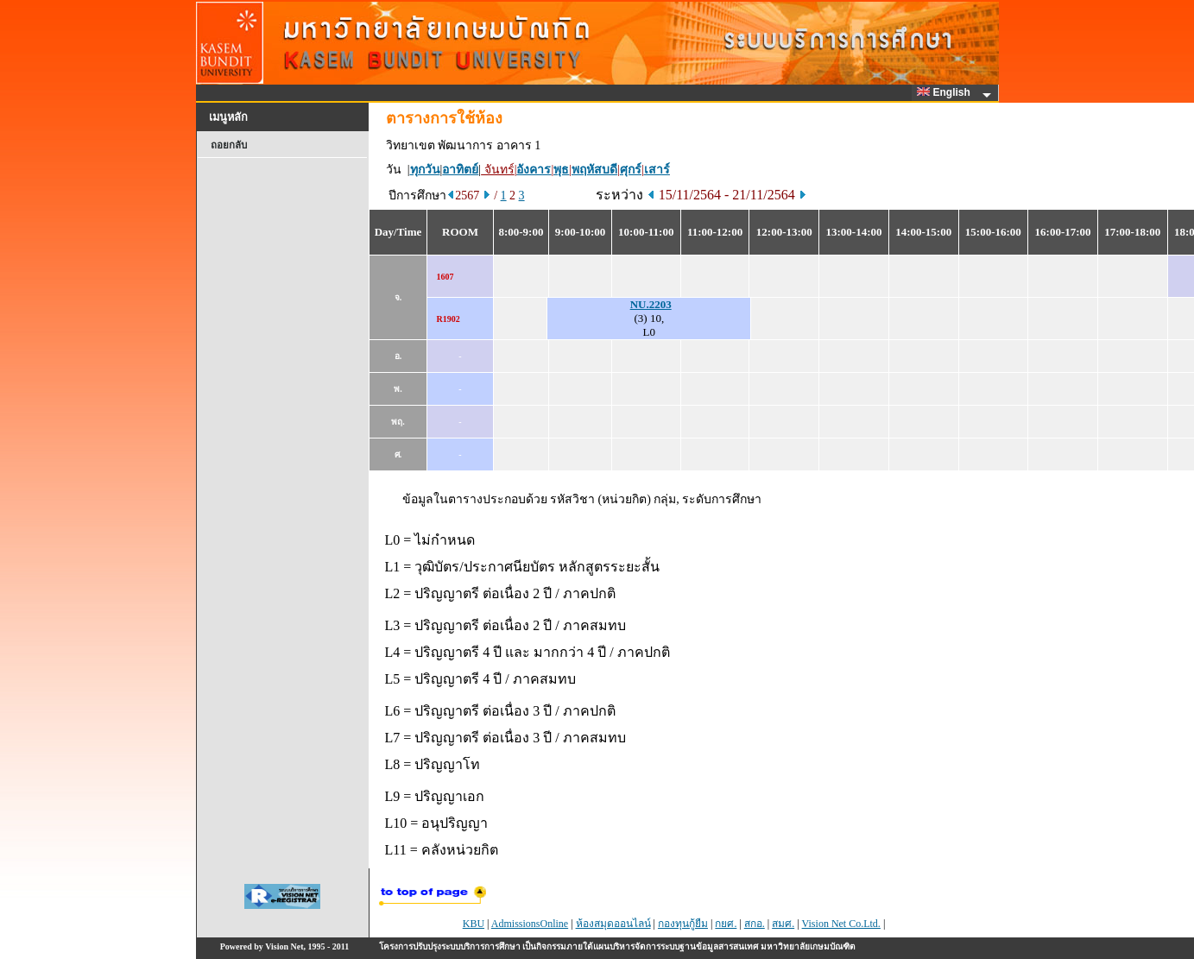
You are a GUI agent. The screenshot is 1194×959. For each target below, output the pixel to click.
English (946, 92)
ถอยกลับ (229, 145)
